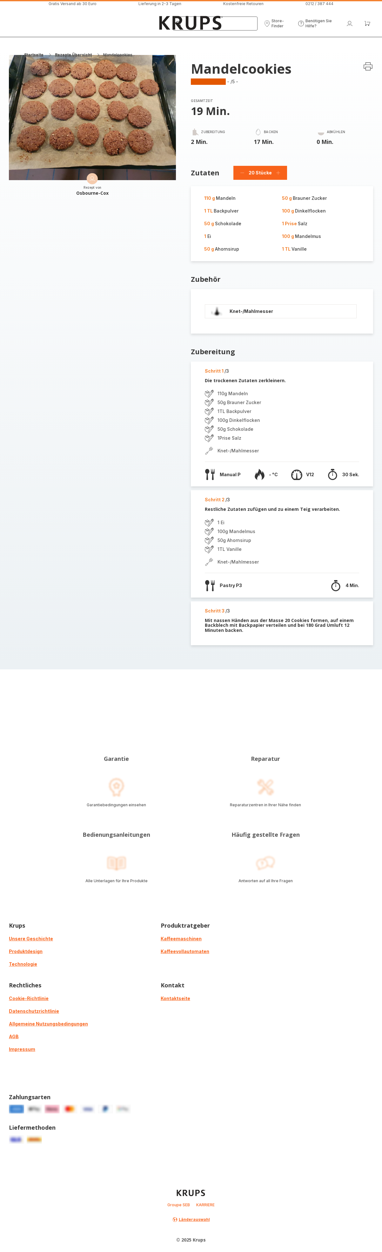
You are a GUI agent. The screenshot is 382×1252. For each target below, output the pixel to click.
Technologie (23, 964)
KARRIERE (205, 1204)
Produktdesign (26, 951)
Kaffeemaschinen (181, 938)
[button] (278, 23)
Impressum (22, 1049)
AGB (14, 1036)
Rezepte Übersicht (73, 54)
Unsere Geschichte (31, 938)
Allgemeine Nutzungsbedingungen (48, 1023)
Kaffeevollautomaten (185, 951)
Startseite (34, 54)
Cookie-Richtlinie (29, 998)
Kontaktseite (175, 998)
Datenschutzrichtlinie (34, 1011)
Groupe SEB (178, 1204)
